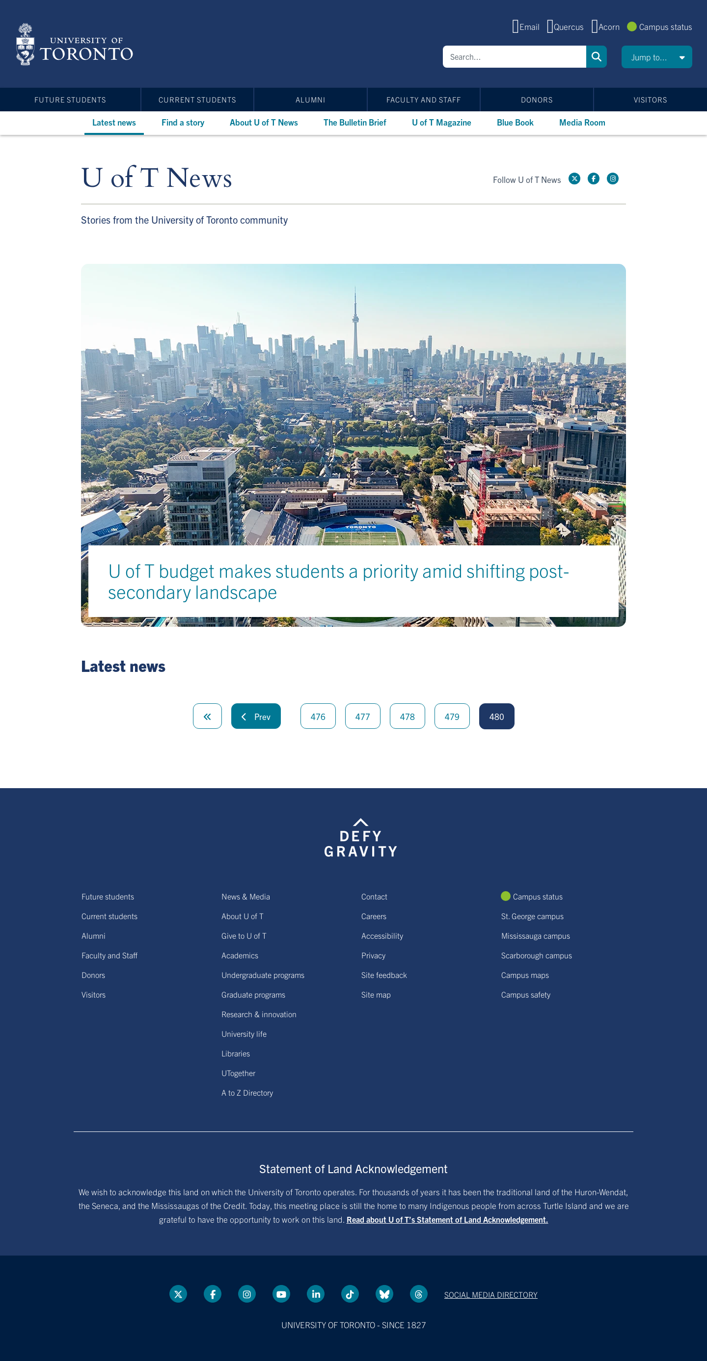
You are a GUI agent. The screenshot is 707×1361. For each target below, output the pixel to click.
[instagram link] (613, 178)
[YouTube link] (281, 1294)
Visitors (650, 99)
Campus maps (525, 974)
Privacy (373, 955)
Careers (373, 916)
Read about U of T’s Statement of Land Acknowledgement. (447, 1219)
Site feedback (384, 974)
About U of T (242, 916)
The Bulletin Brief (355, 122)
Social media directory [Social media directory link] (491, 1294)
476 (318, 716)
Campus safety (525, 994)
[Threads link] (419, 1294)
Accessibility (382, 935)
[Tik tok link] (350, 1294)
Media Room (582, 122)
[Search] (514, 57)
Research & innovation (259, 1014)
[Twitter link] (574, 178)
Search (596, 57)
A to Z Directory (247, 1092)
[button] (657, 57)
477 (362, 716)
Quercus (569, 26)
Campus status (665, 26)
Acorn (609, 26)
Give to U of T (244, 935)
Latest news (114, 122)
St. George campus (532, 916)
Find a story (183, 122)
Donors (537, 99)
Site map (376, 994)
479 (452, 716)
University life (244, 1033)
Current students (197, 99)
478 (407, 716)
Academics (239, 955)
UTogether (238, 1073)
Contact (374, 896)
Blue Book (515, 122)
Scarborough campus (536, 955)
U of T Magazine (441, 122)
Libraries (235, 1053)
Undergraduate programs (262, 974)
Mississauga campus (535, 935)
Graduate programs (253, 994)
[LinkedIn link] (316, 1294)
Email (529, 26)
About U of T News (264, 122)
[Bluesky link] (384, 1294)
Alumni (311, 99)
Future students (70, 99)
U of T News (156, 179)
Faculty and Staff (423, 99)
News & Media (245, 896)
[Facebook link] (593, 178)
